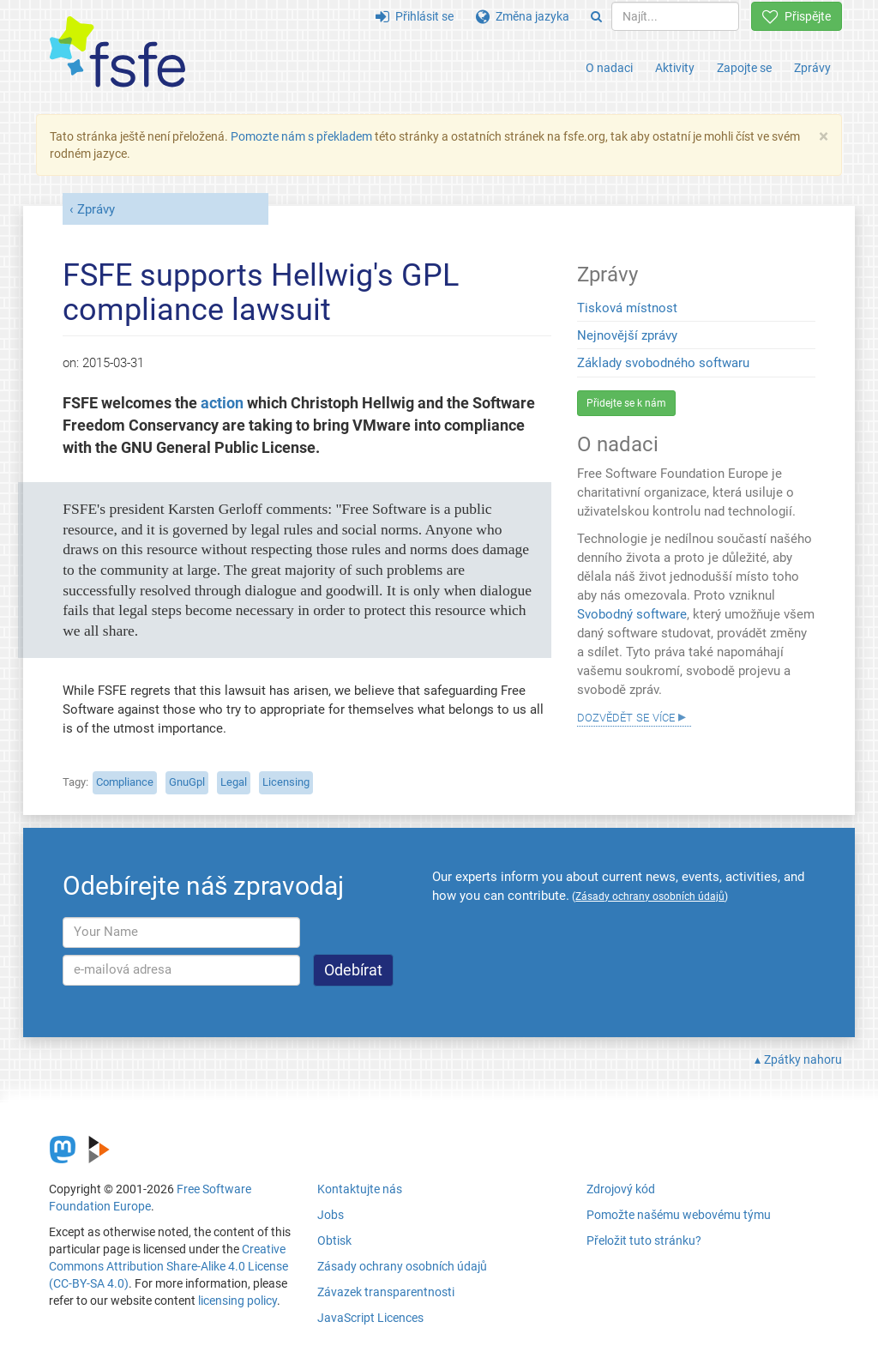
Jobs (330, 1215)
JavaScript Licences (370, 1318)
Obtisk (334, 1240)
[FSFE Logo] (117, 52)
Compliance (124, 782)
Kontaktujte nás (359, 1189)
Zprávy (812, 68)
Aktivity (675, 68)
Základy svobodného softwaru (663, 363)
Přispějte (796, 16)
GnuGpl (187, 782)
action (222, 403)
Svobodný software (632, 614)
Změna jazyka (522, 16)
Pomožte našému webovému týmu (678, 1215)
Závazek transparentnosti (385, 1292)
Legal (233, 782)
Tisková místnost (627, 308)
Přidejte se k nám (626, 403)
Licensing (286, 782)
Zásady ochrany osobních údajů (402, 1266)
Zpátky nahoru (803, 1059)
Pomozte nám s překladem (301, 136)
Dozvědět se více (626, 716)
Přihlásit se (415, 16)
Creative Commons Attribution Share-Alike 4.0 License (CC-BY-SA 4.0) (168, 1266)
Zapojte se (744, 68)
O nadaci (609, 68)
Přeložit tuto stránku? (643, 1240)
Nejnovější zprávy (627, 335)
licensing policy (237, 1300)
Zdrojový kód (620, 1189)
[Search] (596, 16)
